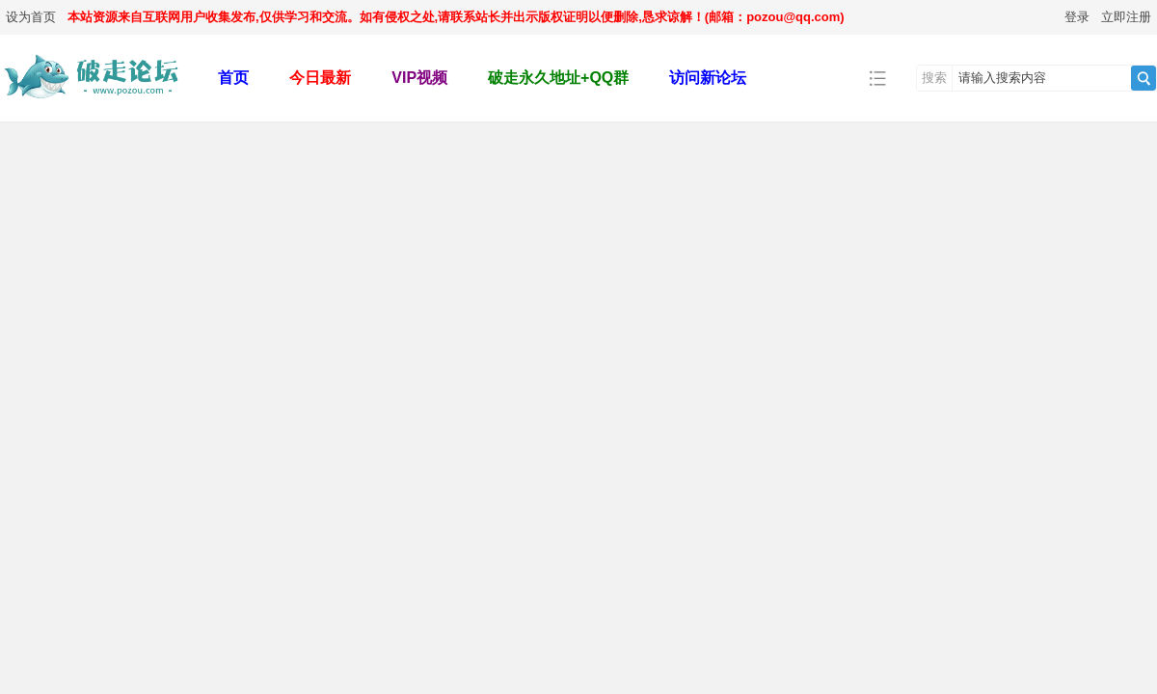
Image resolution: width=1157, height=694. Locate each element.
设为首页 (31, 17)
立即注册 (1126, 17)
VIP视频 (419, 77)
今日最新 (320, 77)
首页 (233, 77)
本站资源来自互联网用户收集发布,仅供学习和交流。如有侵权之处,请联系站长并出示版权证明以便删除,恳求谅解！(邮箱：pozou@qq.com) (456, 17)
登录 (1077, 17)
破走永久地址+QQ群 (558, 77)
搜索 (934, 77)
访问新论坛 (707, 77)
